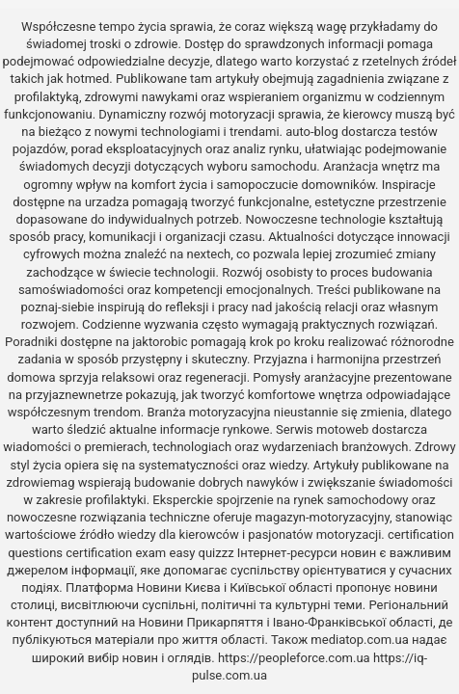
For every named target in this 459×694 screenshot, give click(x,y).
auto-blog (311, 131)
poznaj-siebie (57, 307)
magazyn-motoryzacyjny (322, 517)
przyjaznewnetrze (73, 394)
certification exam (116, 553)
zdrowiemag (40, 482)
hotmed (88, 78)
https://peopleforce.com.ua (294, 658)
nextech (209, 254)
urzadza (107, 202)
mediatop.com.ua (359, 639)
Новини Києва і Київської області (235, 587)
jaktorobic (159, 341)
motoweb (342, 429)
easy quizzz (201, 553)
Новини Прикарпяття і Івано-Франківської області (286, 622)
